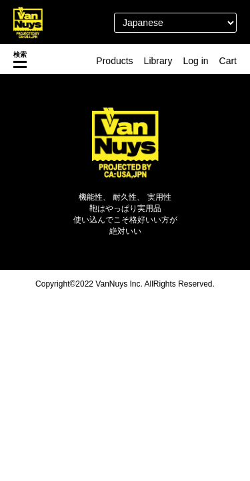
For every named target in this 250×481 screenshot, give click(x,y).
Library (158, 60)
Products (114, 60)
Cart (228, 60)
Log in (195, 60)
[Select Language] (175, 23)
